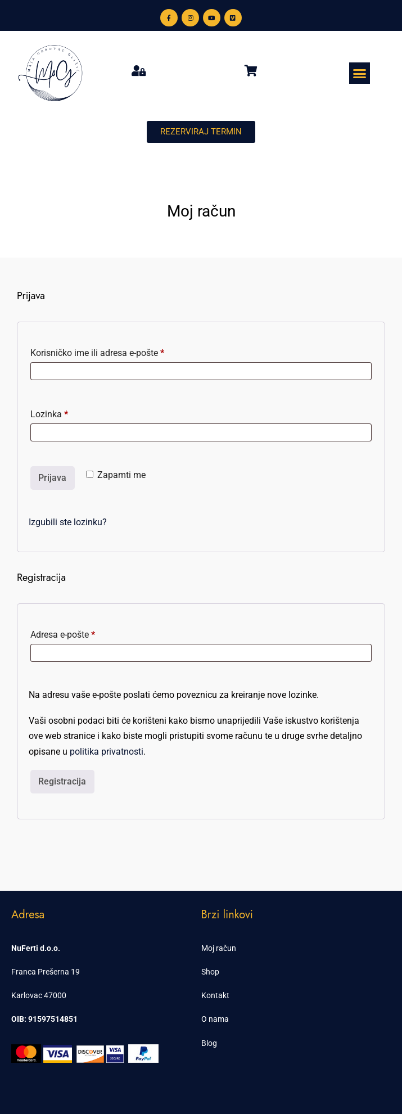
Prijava (52, 477)
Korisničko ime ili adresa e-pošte (114, 351)
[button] (360, 73)
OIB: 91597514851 (44, 1018)
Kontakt (215, 995)
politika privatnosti (106, 751)
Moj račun (218, 948)
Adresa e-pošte (79, 633)
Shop (210, 971)
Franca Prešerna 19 (45, 971)
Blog (209, 1043)
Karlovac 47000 (38, 995)
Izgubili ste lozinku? (68, 522)
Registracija (62, 781)
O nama (215, 1018)
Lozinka (66, 412)
